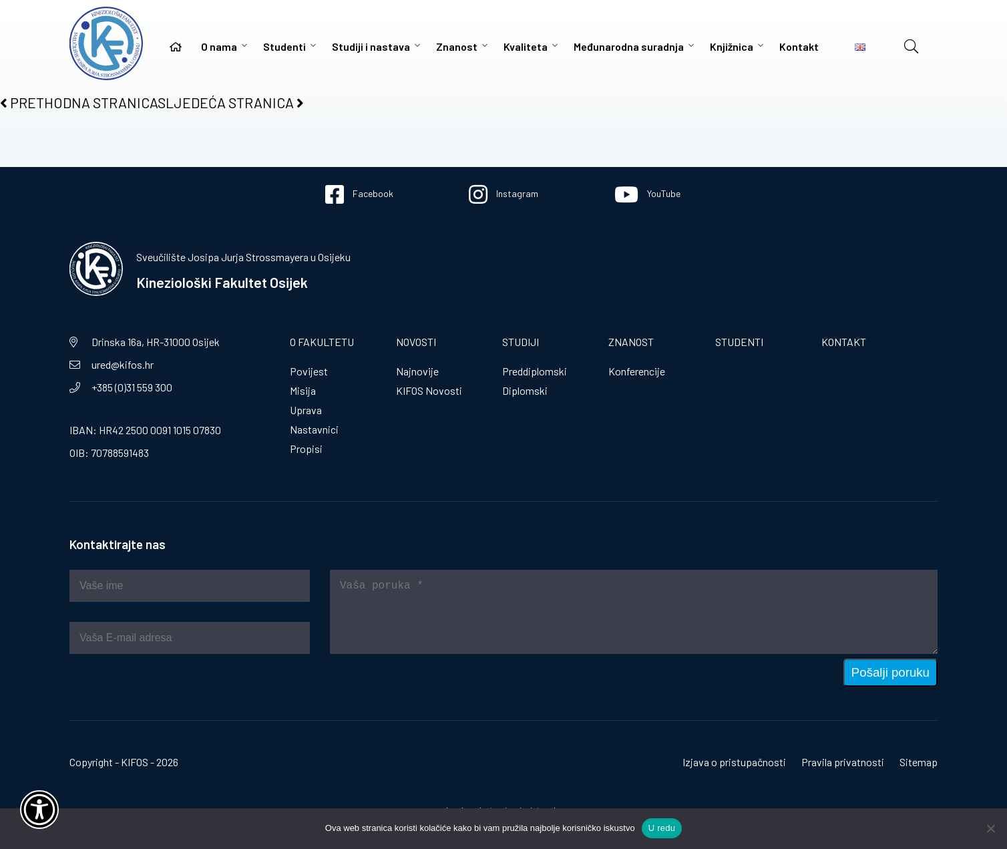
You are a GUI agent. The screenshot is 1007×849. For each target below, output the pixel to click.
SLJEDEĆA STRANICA (231, 102)
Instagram (503, 194)
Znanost (456, 46)
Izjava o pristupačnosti (734, 761)
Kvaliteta (525, 46)
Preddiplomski (534, 371)
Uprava (306, 409)
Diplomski (525, 390)
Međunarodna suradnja (629, 46)
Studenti (284, 46)
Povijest (309, 371)
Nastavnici (314, 429)
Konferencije (636, 371)
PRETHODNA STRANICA (79, 102)
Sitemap (918, 761)
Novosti (416, 341)
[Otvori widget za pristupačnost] (39, 809)
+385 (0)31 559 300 (131, 387)
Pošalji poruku (890, 672)
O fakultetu (322, 341)
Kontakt (799, 46)
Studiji (520, 341)
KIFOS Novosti (429, 390)
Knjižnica (731, 46)
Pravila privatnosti (842, 761)
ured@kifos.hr (122, 364)
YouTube (647, 194)
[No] (990, 828)
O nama (219, 46)
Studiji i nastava (371, 46)
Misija (303, 390)
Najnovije (417, 371)
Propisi (306, 448)
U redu (662, 828)
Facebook (359, 194)
